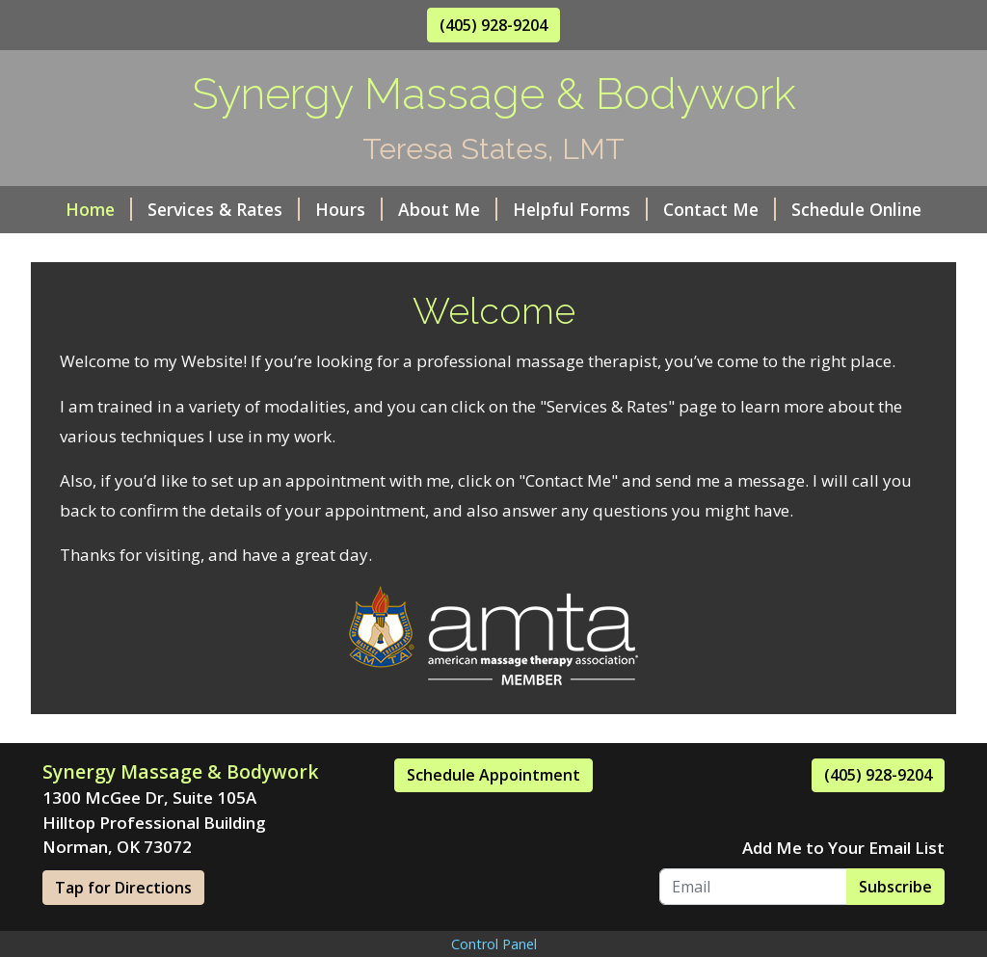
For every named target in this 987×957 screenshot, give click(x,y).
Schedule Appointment (493, 774)
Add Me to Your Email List (843, 848)
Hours (349, 209)
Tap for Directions (123, 887)
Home (99, 209)
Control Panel (494, 944)
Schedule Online (856, 209)
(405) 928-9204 (493, 25)
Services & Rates (223, 209)
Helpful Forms (580, 209)
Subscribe (895, 886)
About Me (447, 209)
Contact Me (719, 209)
